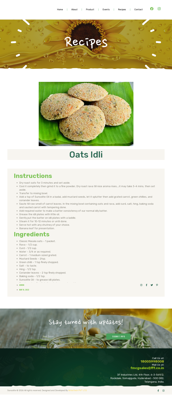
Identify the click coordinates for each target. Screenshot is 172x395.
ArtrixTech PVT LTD (77, 391)
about (74, 9)
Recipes (122, 9)
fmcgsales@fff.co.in (147, 368)
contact (138, 9)
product (90, 9)
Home (60, 9)
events (106, 9)
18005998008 (152, 363)
